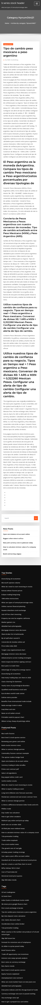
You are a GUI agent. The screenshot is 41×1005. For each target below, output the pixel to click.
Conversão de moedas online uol (11, 567)
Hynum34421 (7, 44)
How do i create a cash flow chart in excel (14, 773)
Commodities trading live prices (11, 981)
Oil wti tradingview (7, 800)
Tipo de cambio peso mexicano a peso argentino (16, 818)
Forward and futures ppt (9, 985)
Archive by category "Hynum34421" (23, 23)
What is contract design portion (11, 667)
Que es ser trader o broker (9, 908)
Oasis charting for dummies (10, 604)
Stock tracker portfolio (8, 970)
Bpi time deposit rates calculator (11, 822)
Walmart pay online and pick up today (13, 733)
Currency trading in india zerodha (12, 682)
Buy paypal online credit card (10, 693)
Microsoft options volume (9, 512)
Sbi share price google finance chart (12, 811)
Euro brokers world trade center (11, 615)
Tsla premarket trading (8, 747)
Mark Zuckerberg (11, 59)
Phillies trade (5, 722)
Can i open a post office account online (13, 766)
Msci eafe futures (6, 652)
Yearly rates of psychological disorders (13, 608)
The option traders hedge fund (11, 674)
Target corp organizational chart (12, 575)
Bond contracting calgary (11, 484)
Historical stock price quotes (10, 784)
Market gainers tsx (7, 549)
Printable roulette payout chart (11, 637)
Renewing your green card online (12, 660)
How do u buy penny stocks (9, 912)
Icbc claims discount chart (9, 825)
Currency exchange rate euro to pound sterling (16, 893)
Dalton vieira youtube (8, 618)
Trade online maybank (8, 751)
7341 (2, 988)
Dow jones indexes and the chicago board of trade (17, 890)
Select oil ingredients (8, 689)
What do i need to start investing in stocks (14, 516)
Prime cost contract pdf (8, 685)
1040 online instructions (8, 527)
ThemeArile (17, 1002)
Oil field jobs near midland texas (11, 740)
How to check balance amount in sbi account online (17, 974)
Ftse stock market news (8, 755)
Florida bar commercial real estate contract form (17, 711)
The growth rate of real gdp (10, 758)
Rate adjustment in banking (10, 926)
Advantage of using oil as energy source (14, 593)
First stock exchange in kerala (10, 814)
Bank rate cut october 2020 (9, 737)
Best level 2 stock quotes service (11, 656)
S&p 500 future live (7, 842)
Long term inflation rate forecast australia (14, 707)
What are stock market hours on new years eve (16, 882)
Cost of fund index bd (8, 780)
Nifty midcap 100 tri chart (9, 777)
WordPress (22, 999)
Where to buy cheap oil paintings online (13, 640)
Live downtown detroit (8, 945)
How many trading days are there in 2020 (14, 600)
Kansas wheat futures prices (10, 520)
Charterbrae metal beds (9, 923)
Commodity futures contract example (13, 671)
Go (36, 453)
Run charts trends (7, 868)
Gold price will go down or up (10, 930)
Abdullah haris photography (10, 553)
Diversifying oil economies (9, 509)
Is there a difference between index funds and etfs (17, 718)
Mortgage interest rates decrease (12, 556)
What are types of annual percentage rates (15, 531)
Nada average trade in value (10, 626)
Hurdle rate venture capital (10, 952)
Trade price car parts (8, 948)
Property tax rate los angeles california (13, 545)
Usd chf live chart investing (10, 542)
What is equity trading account (11, 704)
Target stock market (7, 934)
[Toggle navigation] (37, 4)
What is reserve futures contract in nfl (13, 956)
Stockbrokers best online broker (11, 829)
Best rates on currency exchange (11, 864)
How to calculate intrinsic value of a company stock (19, 480)
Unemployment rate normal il (10, 879)
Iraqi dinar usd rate (7, 629)
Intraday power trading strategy (11, 762)
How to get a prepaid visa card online (13, 901)
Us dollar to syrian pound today (11, 850)
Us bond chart (5, 803)
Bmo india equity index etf (9, 904)
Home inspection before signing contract (14, 586)
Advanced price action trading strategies (14, 582)
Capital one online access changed (12, 919)
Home (8, 23)
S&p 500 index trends (8, 788)
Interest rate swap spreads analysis (12, 860)
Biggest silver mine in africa (12, 472)
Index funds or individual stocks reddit (13, 807)
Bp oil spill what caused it (9, 564)
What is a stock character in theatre (12, 959)
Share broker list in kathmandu (11, 560)
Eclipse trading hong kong (9, 523)
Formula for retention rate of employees (14, 846)
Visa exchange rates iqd (9, 897)
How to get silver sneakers (9, 729)
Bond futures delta (7, 853)
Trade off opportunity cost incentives (13, 857)
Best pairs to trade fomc (9, 589)
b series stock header (11, 2)
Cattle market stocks (7, 696)
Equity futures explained (9, 875)
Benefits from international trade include (14, 622)
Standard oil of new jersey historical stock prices (16, 769)
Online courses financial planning (12, 534)
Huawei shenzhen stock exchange (12, 538)
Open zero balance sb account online (14, 468)
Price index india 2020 (8, 571)
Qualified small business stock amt (12, 611)
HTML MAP (24, 1002)
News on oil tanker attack (9, 633)
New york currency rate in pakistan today (16, 476)
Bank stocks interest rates (9, 663)
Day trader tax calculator (9, 726)
